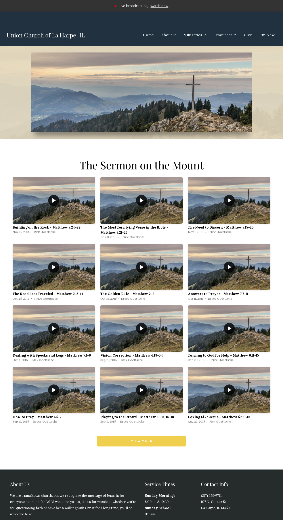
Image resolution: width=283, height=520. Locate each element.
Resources (224, 35)
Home (148, 35)
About (168, 35)
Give (248, 35)
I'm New (267, 35)
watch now (159, 5)
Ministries (195, 35)
